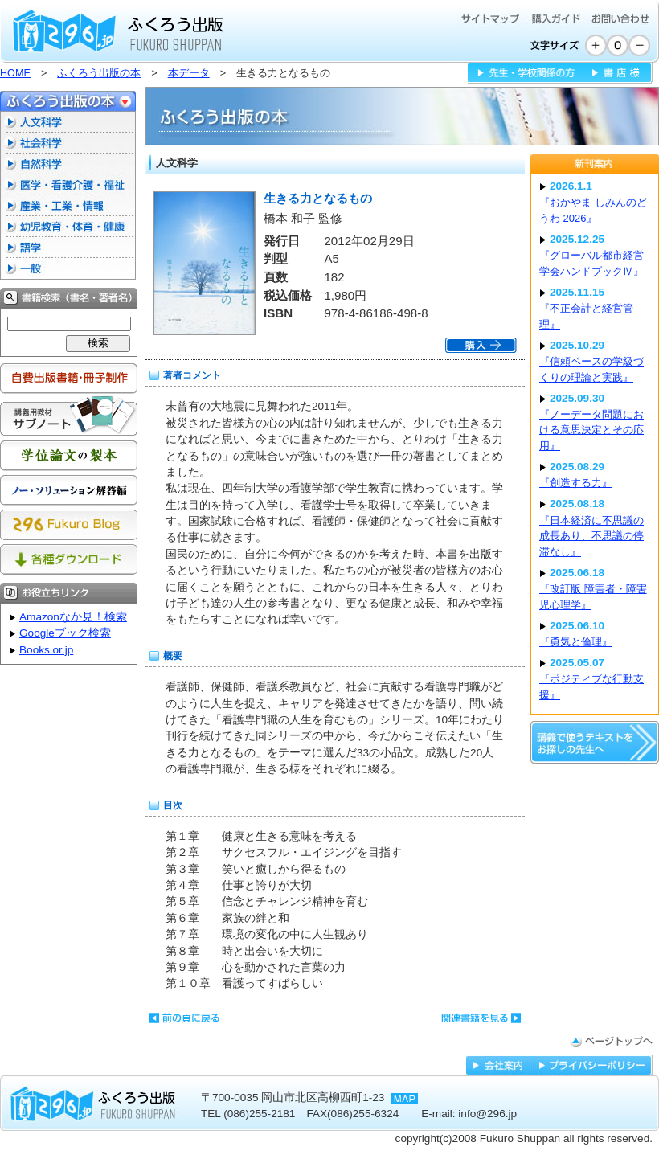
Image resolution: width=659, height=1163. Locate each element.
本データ (189, 73)
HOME (15, 73)
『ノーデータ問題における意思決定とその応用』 (591, 430)
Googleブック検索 (65, 633)
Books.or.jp (46, 650)
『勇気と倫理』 (575, 642)
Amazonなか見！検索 (73, 617)
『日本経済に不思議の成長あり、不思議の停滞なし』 (591, 536)
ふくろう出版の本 (99, 73)
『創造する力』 (575, 483)
